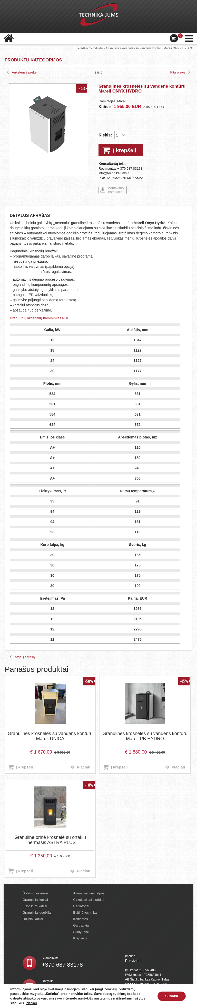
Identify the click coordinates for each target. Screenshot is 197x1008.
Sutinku (171, 996)
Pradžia (82, 48)
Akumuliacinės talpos (88, 893)
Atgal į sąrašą (25, 657)
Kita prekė (177, 72)
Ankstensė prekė (24, 72)
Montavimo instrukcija (115, 190)
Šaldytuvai (80, 932)
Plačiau (83, 767)
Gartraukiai (81, 925)
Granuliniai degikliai (37, 912)
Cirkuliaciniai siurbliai (88, 900)
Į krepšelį (124, 150)
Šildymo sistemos (35, 893)
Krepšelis (80, 938)
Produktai (96, 48)
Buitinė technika (85, 912)
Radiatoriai (81, 906)
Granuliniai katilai (35, 900)
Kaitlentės (80, 919)
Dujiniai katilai (33, 919)
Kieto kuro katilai (35, 906)
